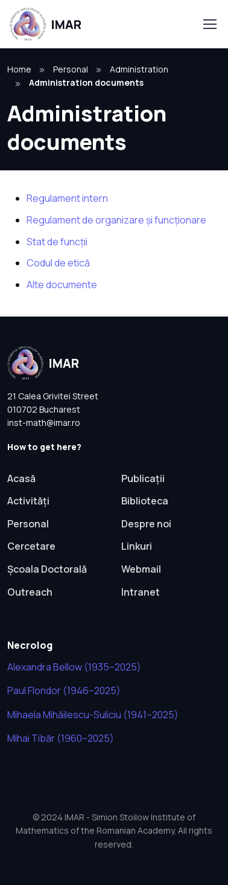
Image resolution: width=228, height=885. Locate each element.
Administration (139, 69)
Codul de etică (58, 262)
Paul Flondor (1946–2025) (64, 690)
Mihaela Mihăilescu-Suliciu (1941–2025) (93, 714)
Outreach (29, 592)
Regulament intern (67, 198)
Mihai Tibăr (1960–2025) (60, 738)
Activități (28, 500)
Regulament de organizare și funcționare (116, 220)
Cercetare (31, 546)
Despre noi (146, 523)
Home (19, 69)
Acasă (21, 478)
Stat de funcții (57, 241)
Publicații (143, 478)
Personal (70, 69)
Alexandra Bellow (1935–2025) (74, 667)
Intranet (140, 592)
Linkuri (136, 546)
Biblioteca (144, 500)
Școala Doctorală (47, 569)
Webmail (141, 569)
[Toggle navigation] (209, 24)
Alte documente (62, 284)
